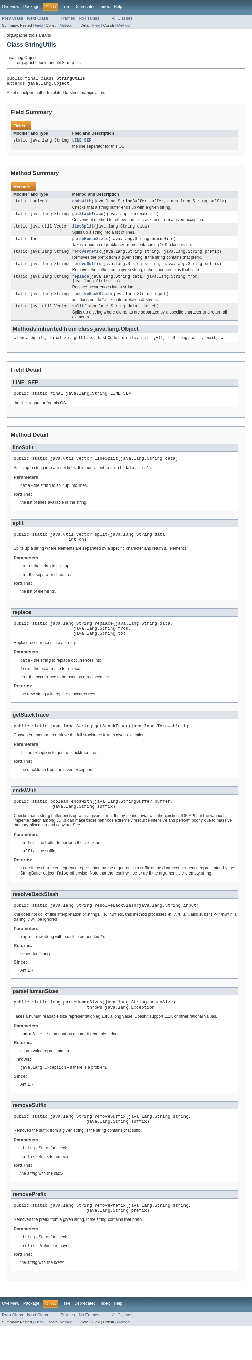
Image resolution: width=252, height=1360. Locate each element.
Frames (68, 18)
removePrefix (86, 257)
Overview (10, 6)
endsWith (81, 204)
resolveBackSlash (91, 302)
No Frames (89, 18)
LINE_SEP (81, 143)
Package (31, 6)
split (78, 315)
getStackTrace (87, 217)
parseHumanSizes (90, 244)
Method (66, 25)
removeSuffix (86, 270)
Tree (66, 6)
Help (118, 6)
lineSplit (83, 231)
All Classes (122, 18)
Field (39, 25)
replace (80, 283)
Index (105, 6)
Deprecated (85, 6)
